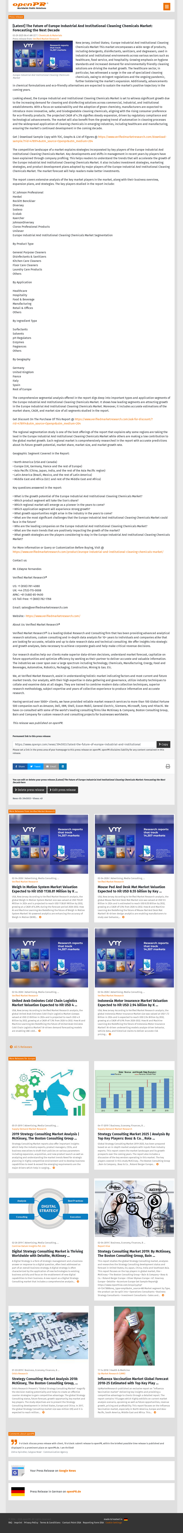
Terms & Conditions (50, 1522)
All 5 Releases (20, 1047)
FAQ (10, 1522)
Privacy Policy (31, 1522)
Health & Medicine (120, 1370)
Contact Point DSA (71, 1522)
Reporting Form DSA (93, 1522)
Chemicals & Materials (50, 35)
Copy (163, 744)
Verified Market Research (46, 38)
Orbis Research (20, 1373)
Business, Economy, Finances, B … (127, 1125)
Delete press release (29, 790)
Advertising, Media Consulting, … (42, 878)
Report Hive (104, 1246)
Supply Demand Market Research (29, 1129)
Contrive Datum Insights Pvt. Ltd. (29, 1246)
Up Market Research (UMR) (111, 1373)
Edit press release (63, 790)
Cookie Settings (114, 1522)
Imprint (18, 1522)
